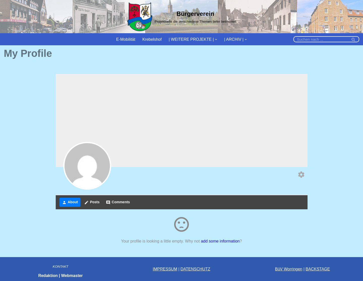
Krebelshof (152, 39)
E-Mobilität (125, 39)
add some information (220, 241)
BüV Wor (283, 269)
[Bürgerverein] (181, 16)
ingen (297, 269)
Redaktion (48, 275)
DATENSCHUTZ (195, 269)
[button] (216, 39)
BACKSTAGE (318, 269)
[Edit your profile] (301, 175)
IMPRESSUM (165, 269)
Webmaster (72, 275)
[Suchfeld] (320, 39)
